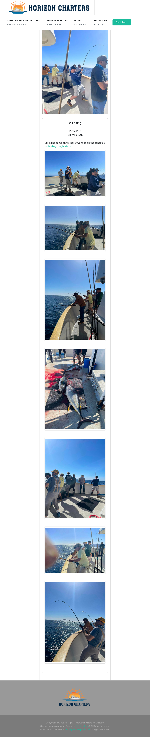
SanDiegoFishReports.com (77, 729)
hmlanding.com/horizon (58, 146)
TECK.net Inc (82, 726)
